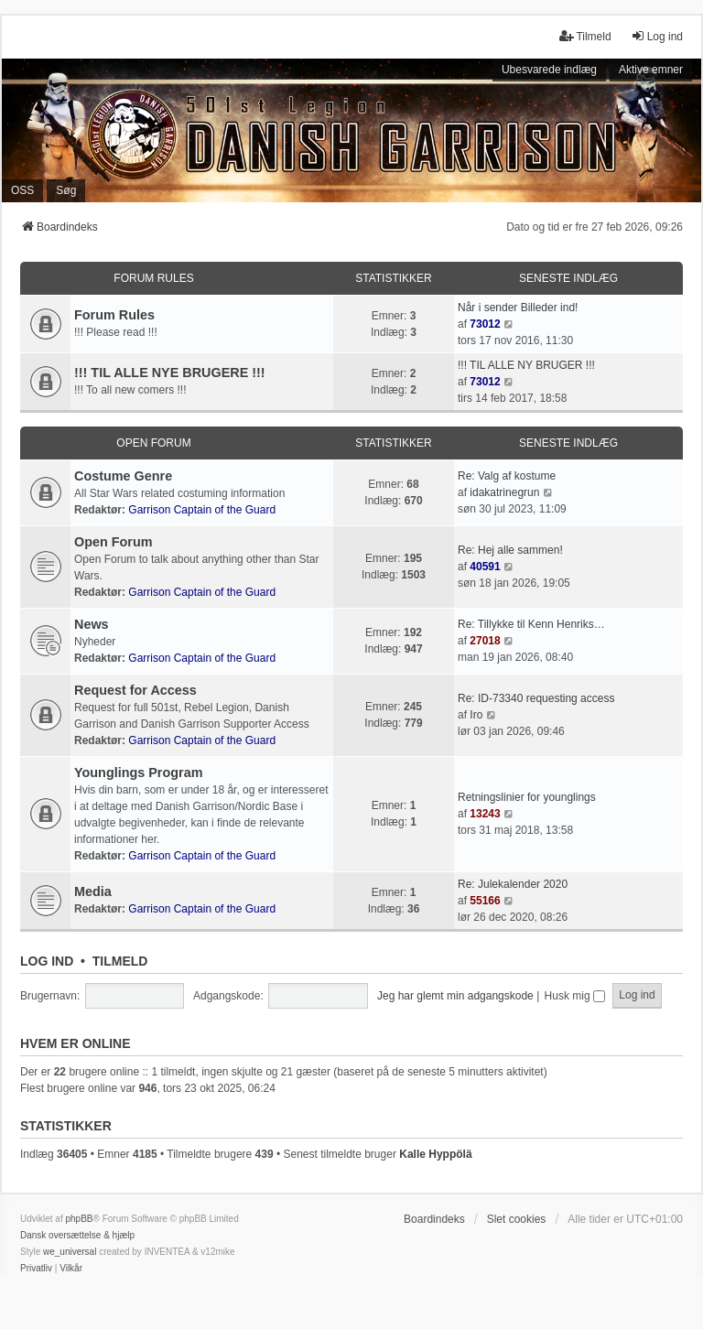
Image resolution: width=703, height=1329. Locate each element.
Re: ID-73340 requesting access (536, 698)
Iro (476, 714)
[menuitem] (36, 1268)
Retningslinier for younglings (527, 797)
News (91, 624)
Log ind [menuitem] (657, 36)
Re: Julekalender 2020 (513, 884)
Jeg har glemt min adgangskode (455, 995)
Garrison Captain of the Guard (202, 509)
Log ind (46, 961)
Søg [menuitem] (66, 190)
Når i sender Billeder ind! (518, 307)
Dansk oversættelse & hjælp (77, 1235)
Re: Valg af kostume (507, 476)
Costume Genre (123, 476)
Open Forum (153, 443)
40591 (485, 566)
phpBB (78, 1219)
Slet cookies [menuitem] (516, 1219)
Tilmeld (120, 961)
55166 (485, 900)
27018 (485, 640)
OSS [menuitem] (22, 190)
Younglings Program (138, 772)
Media (93, 891)
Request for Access (135, 690)
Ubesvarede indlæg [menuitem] (549, 69)
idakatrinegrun (504, 492)
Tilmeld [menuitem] (585, 36)
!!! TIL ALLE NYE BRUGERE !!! (169, 372)
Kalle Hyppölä (435, 1154)
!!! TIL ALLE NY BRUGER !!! (526, 365)
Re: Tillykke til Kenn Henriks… (531, 624)
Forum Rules (153, 278)
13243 (485, 813)
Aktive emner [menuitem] (651, 69)
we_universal (69, 1252)
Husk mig (575, 995)
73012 (485, 324)
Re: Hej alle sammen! (510, 550)
